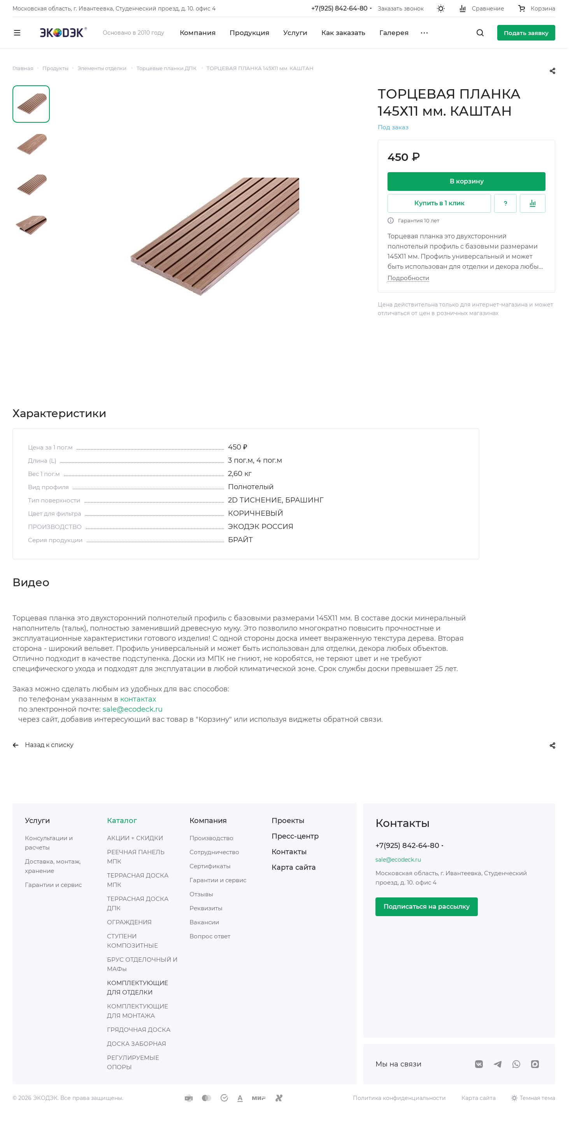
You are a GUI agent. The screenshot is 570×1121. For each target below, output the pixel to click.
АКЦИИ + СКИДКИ (135, 838)
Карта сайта (294, 867)
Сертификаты (210, 866)
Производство (211, 838)
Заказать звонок (401, 8)
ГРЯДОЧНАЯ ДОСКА (138, 1029)
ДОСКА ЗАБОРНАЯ (136, 1043)
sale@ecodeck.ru (133, 709)
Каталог (122, 820)
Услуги (37, 820)
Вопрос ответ (209, 936)
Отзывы (201, 894)
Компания (208, 820)
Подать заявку (526, 33)
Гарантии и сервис (53, 884)
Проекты (288, 820)
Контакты (289, 852)
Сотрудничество (214, 852)
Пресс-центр (295, 836)
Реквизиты (206, 908)
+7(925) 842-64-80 (339, 8)
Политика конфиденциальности (399, 1098)
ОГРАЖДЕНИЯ (129, 922)
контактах (138, 699)
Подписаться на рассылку (427, 906)
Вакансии (204, 922)
